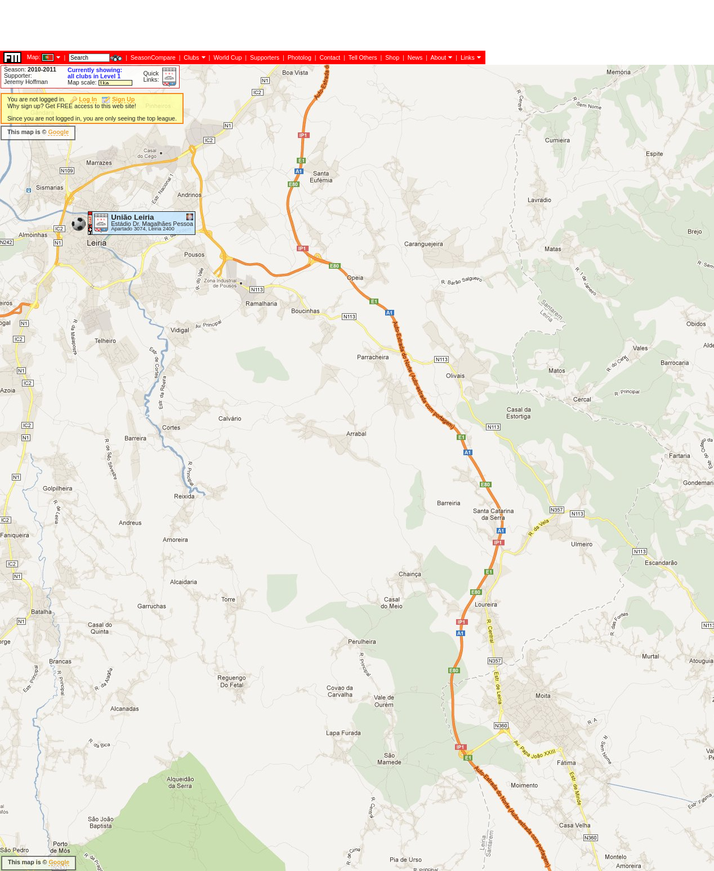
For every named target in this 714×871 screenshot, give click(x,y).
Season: (30, 69)
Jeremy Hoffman (26, 81)
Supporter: (18, 75)
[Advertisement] (205, 115)
